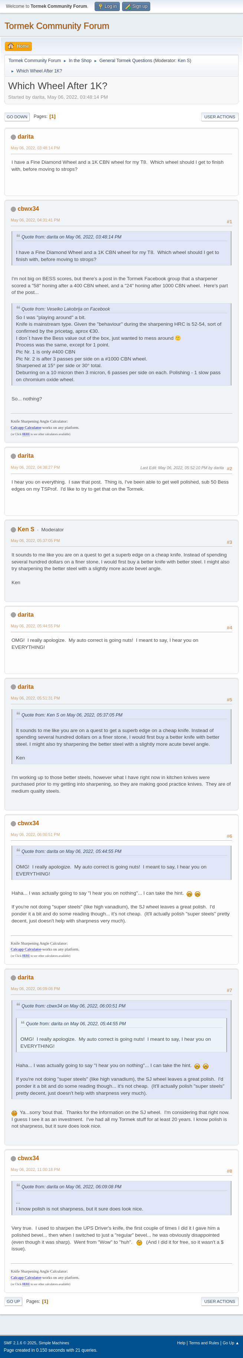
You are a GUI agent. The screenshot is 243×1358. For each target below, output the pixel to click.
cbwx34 (28, 209)
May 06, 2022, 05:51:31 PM (35, 698)
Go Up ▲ (231, 1343)
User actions (219, 117)
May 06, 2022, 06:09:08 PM (35, 988)
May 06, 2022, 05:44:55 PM (35, 626)
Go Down (17, 117)
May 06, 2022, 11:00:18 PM (35, 1169)
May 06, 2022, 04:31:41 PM (35, 220)
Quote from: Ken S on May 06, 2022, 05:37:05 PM (72, 715)
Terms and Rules (204, 1343)
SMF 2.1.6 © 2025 (20, 1343)
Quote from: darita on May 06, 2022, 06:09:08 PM (71, 1186)
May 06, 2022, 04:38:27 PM (35, 467)
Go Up (13, 1301)
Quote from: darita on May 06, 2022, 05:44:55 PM (71, 851)
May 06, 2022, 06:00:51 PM (35, 834)
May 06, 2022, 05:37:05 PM (35, 540)
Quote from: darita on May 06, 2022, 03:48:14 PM (71, 237)
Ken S (184, 60)
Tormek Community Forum (56, 26)
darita (25, 136)
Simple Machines (54, 1343)
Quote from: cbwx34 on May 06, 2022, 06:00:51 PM (73, 1006)
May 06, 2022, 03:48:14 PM (35, 148)
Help (181, 1343)
